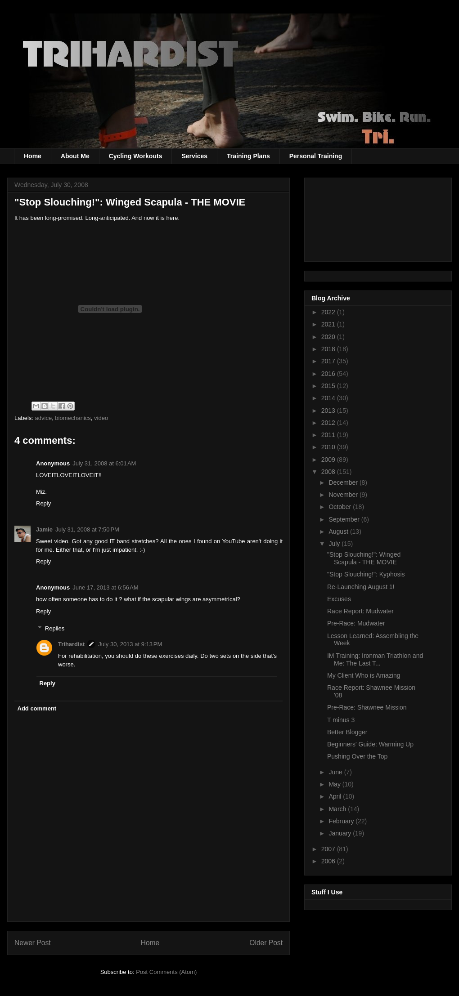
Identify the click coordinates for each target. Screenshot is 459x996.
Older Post (266, 943)
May (335, 784)
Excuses (339, 599)
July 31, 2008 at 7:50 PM (87, 529)
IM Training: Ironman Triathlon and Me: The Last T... (375, 659)
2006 (329, 861)
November (343, 494)
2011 (329, 434)
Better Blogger (347, 732)
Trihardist (71, 644)
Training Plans (248, 156)
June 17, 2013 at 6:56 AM (105, 587)
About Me (75, 156)
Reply (43, 503)
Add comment (37, 708)
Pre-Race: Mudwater (356, 623)
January (340, 833)
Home (32, 156)
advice (43, 418)
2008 (329, 471)
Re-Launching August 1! (360, 586)
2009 (329, 459)
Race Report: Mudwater (360, 611)
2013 (329, 410)
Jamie (44, 529)
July (335, 543)
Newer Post (32, 943)
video (101, 418)
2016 (329, 373)
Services (194, 156)
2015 (329, 385)
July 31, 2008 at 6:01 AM (104, 463)
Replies (54, 628)
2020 (329, 336)
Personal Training (315, 156)
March (338, 809)
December (343, 482)
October (340, 506)
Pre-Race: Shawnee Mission (367, 707)
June (336, 772)
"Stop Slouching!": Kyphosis (366, 574)
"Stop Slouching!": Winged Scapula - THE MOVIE (129, 202)
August (339, 531)
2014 (329, 398)
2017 (329, 361)
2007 (329, 849)
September (344, 519)
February (342, 821)
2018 (329, 349)
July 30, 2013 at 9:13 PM (130, 644)
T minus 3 (341, 720)
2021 (329, 324)
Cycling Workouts (135, 156)
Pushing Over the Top (357, 756)
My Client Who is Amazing (363, 675)
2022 (329, 312)
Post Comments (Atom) (166, 972)
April (335, 796)
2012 (329, 422)
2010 (329, 447)
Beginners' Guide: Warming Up (370, 744)
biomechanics (73, 418)
